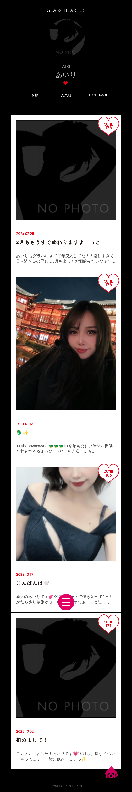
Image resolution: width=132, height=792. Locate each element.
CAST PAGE (98, 95)
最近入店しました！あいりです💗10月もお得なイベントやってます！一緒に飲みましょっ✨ (65, 756)
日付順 (33, 95)
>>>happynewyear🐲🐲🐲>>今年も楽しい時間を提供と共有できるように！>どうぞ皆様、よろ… (64, 449)
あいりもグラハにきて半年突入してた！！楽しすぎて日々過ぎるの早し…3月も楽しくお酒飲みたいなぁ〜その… (66, 259)
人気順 (66, 95)
